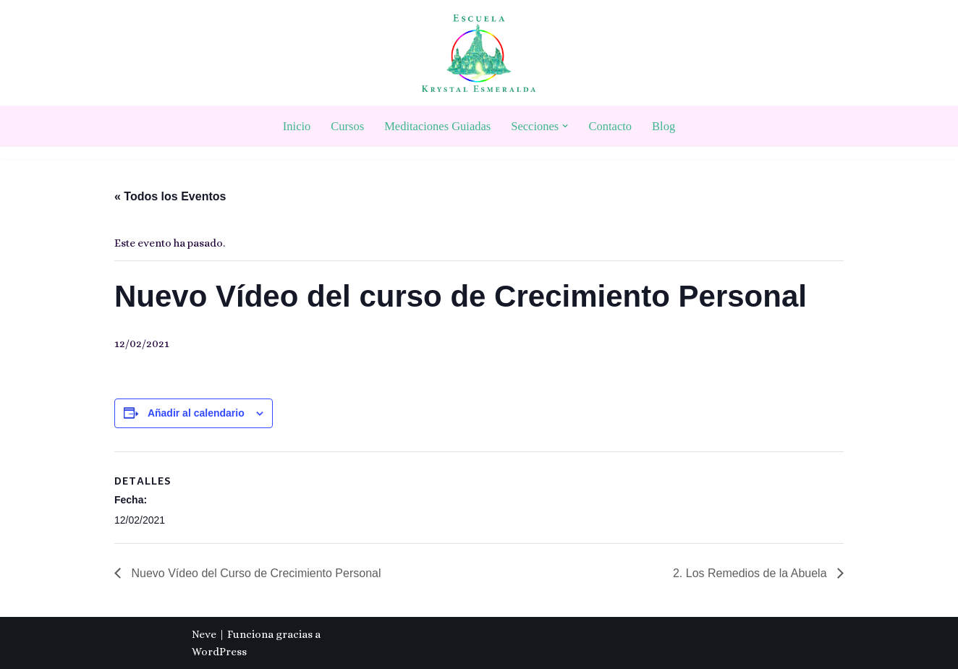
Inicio (297, 126)
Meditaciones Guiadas (437, 126)
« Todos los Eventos (170, 196)
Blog (663, 126)
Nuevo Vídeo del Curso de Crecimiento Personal (254, 573)
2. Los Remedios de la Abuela (751, 573)
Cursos (347, 126)
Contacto (610, 126)
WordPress (219, 651)
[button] (565, 126)
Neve (204, 634)
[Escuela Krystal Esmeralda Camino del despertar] (479, 53)
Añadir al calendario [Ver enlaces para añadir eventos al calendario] (196, 413)
